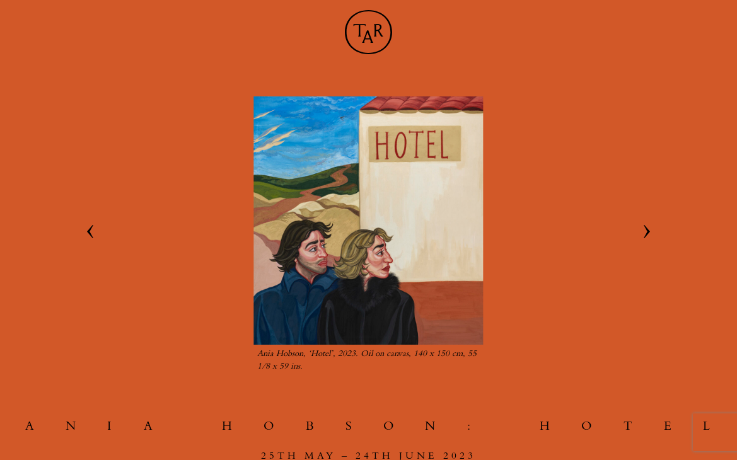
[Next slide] (646, 231)
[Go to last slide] (90, 231)
